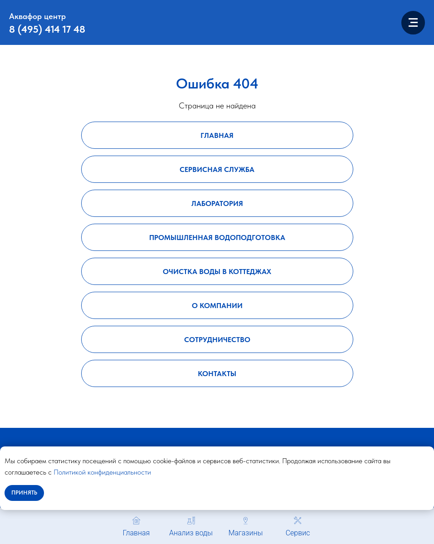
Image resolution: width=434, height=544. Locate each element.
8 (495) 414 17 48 (47, 29)
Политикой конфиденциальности (102, 472)
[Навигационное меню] (413, 22)
